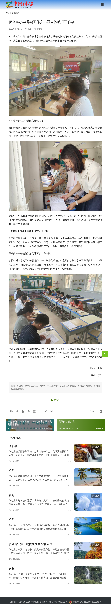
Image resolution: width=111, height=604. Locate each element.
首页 (7, 13)
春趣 (11, 495)
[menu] (102, 4)
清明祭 (13, 446)
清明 (11, 471)
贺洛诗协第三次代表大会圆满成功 (30, 545)
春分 (11, 570)
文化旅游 (38, 29)
